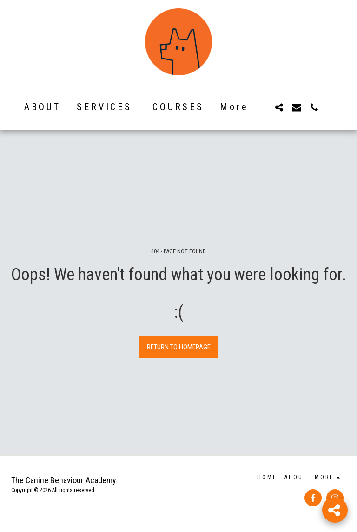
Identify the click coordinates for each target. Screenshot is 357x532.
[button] (279, 107)
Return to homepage (179, 347)
